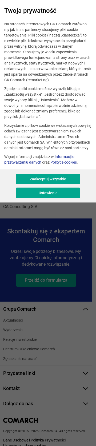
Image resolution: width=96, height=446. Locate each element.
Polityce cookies (63, 162)
